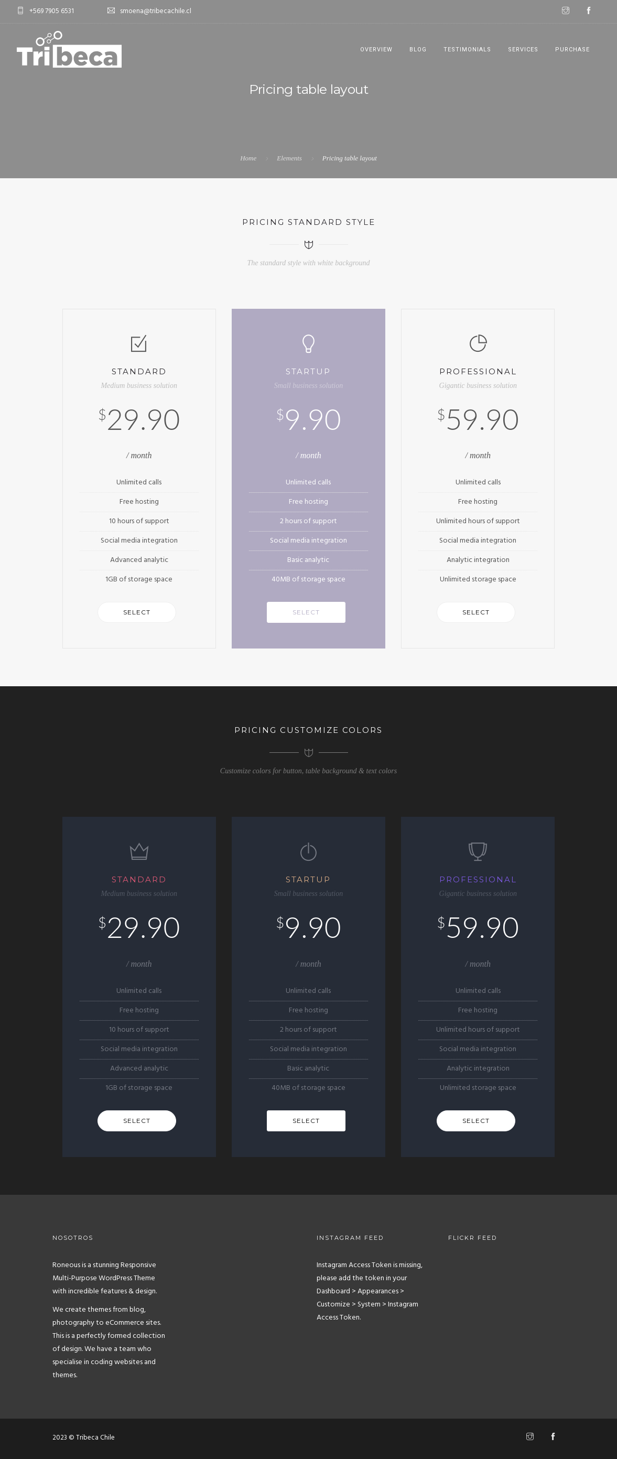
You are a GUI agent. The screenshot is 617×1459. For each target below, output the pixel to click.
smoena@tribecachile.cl (155, 11)
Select (136, 612)
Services (523, 49)
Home (248, 158)
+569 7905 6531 (51, 11)
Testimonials (467, 49)
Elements (289, 158)
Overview (376, 49)
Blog (418, 49)
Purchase (572, 49)
